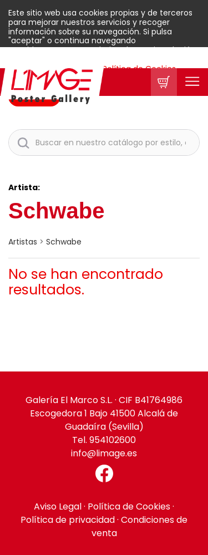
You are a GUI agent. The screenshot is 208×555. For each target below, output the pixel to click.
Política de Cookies (129, 506)
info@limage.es (104, 453)
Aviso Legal (58, 506)
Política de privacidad (68, 519)
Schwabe (64, 241)
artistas (22, 241)
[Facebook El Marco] (104, 473)
